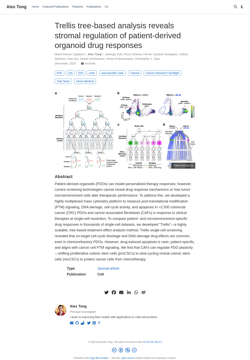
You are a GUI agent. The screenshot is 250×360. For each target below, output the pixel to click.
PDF (59, 73)
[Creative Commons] (125, 350)
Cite (70, 73)
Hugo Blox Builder (98, 358)
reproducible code (112, 73)
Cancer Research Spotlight (162, 73)
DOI (80, 73)
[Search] (235, 7)
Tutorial (134, 73)
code (92, 73)
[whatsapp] (136, 292)
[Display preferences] (242, 7)
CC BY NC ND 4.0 (152, 342)
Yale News (63, 81)
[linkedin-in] (129, 292)
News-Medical (85, 81)
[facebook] (114, 292)
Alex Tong (16, 6)
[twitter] (106, 292)
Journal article (108, 268)
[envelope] (121, 292)
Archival (90, 63)
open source (127, 358)
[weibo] (143, 292)
